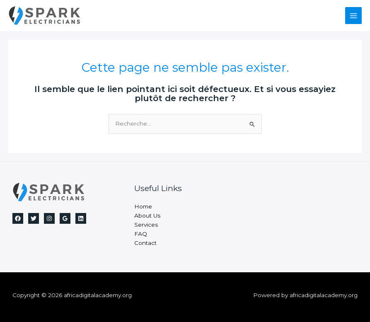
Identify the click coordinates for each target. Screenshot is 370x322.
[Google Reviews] (65, 218)
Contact (145, 243)
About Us (147, 215)
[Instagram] (49, 218)
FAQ (140, 233)
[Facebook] (17, 218)
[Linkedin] (80, 218)
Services (146, 224)
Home (143, 206)
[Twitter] (33, 218)
